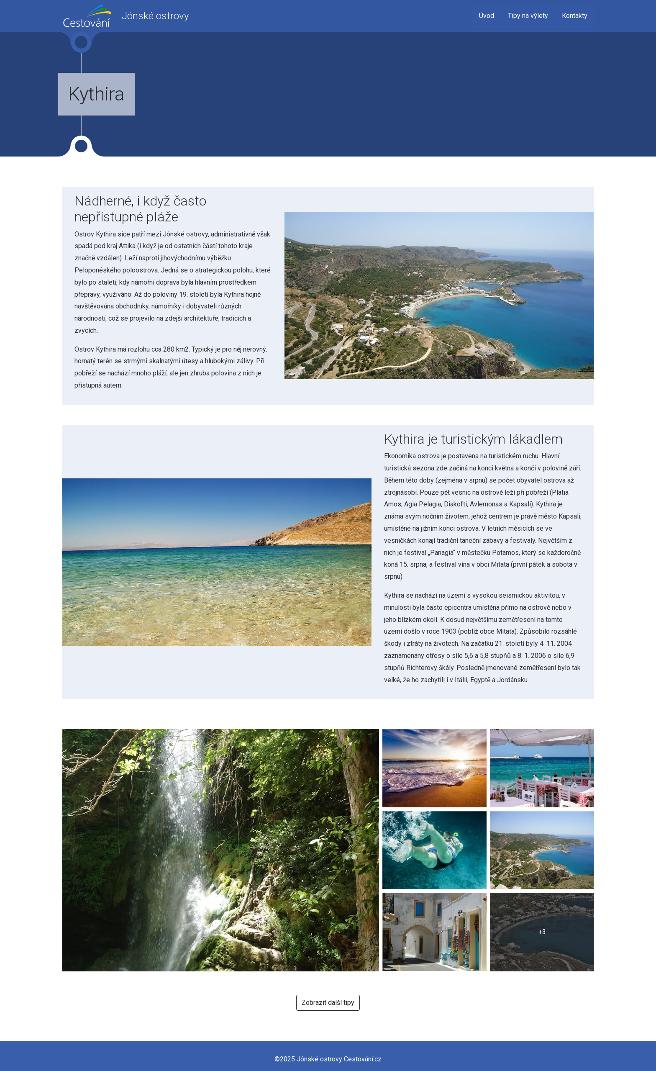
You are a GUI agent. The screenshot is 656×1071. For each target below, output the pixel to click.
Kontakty (574, 16)
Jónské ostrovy (185, 234)
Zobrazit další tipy (328, 1003)
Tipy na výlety (528, 16)
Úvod (486, 16)
